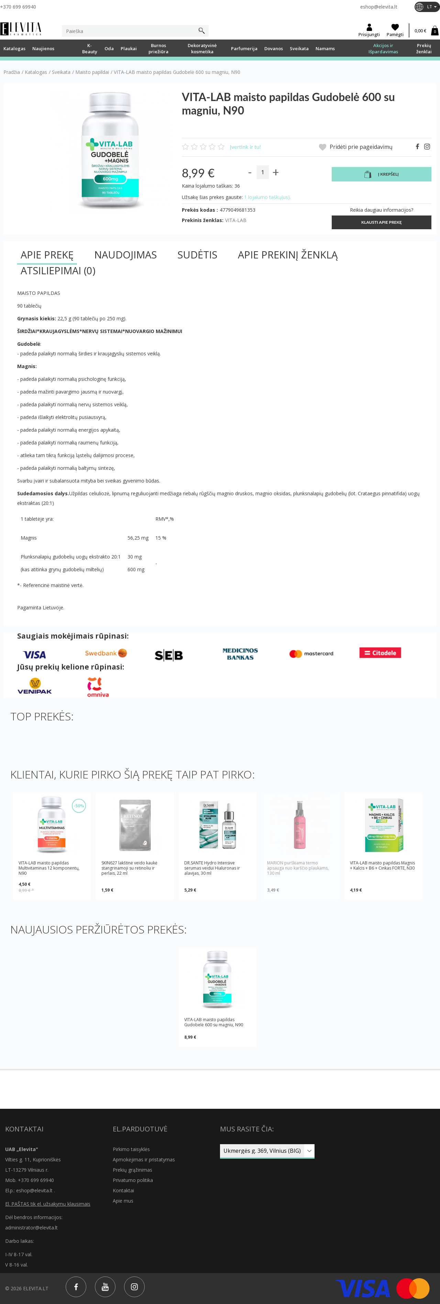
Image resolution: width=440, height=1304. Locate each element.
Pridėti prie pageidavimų (356, 147)
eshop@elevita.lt (378, 6)
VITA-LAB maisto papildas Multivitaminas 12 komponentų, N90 (49, 868)
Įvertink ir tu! (245, 146)
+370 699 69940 (18, 6)
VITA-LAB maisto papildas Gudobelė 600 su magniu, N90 (213, 1022)
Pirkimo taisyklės (131, 1149)
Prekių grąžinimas (132, 1170)
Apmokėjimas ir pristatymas (144, 1159)
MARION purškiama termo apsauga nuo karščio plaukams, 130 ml (298, 868)
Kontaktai (123, 1190)
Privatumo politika (133, 1180)
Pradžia (11, 72)
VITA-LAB (235, 220)
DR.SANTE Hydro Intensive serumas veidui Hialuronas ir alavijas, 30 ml (212, 868)
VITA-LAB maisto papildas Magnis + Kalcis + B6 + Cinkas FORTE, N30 (382, 865)
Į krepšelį (381, 174)
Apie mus (123, 1200)
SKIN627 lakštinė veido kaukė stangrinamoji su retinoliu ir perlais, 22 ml (129, 868)
